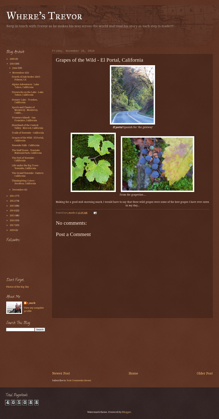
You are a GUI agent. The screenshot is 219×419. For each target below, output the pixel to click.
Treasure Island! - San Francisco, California (24, 119)
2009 (12, 59)
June (15, 68)
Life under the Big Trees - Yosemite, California (25, 166)
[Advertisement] (47, 38)
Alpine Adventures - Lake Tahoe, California (25, 85)
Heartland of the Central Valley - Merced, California (27, 126)
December (18, 189)
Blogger (126, 412)
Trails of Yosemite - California (28, 132)
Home (133, 373)
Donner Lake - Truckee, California (25, 101)
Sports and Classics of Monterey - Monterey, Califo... (25, 110)
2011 (12, 195)
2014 (12, 210)
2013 (12, 205)
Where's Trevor (44, 15)
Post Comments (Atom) (79, 380)
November (18, 72)
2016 (12, 220)
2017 (12, 225)
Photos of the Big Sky (17, 286)
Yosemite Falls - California (25, 145)
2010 (12, 63)
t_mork (31, 303)
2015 (12, 215)
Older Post (205, 373)
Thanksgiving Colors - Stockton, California (24, 182)
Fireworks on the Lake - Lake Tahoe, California (27, 93)
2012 (12, 200)
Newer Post (61, 373)
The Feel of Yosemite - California (23, 159)
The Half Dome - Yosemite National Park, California (27, 151)
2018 (12, 230)
